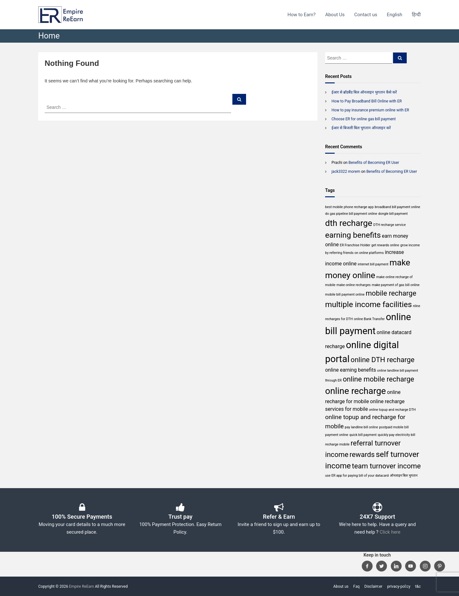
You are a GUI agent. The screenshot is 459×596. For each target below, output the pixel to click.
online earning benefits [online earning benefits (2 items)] (350, 370)
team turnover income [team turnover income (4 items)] (386, 466)
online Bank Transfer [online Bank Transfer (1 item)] (369, 319)
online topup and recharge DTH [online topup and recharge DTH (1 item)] (392, 410)
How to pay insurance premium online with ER (370, 110)
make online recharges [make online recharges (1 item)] (354, 285)
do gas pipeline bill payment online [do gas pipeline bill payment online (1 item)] (351, 214)
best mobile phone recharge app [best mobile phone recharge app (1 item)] (349, 207)
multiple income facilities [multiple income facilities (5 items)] (368, 304)
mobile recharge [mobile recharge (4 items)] (391, 293)
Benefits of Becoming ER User (373, 162)
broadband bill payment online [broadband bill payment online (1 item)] (397, 207)
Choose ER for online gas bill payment (364, 119)
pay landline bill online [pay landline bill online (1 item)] (361, 427)
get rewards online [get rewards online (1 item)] (385, 245)
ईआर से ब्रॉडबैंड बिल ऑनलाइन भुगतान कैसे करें (364, 92)
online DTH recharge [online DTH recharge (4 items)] (382, 359)
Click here (390, 532)
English (394, 15)
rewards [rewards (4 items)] (362, 454)
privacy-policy (399, 586)
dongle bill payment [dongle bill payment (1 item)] (393, 214)
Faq (356, 586)
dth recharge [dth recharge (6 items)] (348, 223)
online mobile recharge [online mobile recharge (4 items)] (378, 379)
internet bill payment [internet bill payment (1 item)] (373, 264)
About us (341, 586)
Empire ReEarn (81, 586)
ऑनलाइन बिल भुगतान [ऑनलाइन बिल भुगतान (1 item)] (404, 475)
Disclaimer (373, 586)
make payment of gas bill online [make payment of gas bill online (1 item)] (395, 285)
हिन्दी (416, 15)
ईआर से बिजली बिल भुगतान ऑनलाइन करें (361, 128)
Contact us (365, 15)
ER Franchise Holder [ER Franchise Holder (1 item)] (355, 245)
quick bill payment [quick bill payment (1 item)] (363, 435)
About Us (335, 15)
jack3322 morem (346, 171)
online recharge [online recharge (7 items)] (355, 391)
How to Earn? (302, 15)
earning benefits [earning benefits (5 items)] (353, 235)
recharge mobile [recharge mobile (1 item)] (337, 444)
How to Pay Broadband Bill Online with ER (367, 101)
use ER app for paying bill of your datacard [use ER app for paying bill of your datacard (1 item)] (357, 475)
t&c (418, 586)
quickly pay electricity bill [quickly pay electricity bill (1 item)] (396, 435)
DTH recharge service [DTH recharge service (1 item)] (389, 225)
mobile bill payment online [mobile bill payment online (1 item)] (345, 294)
